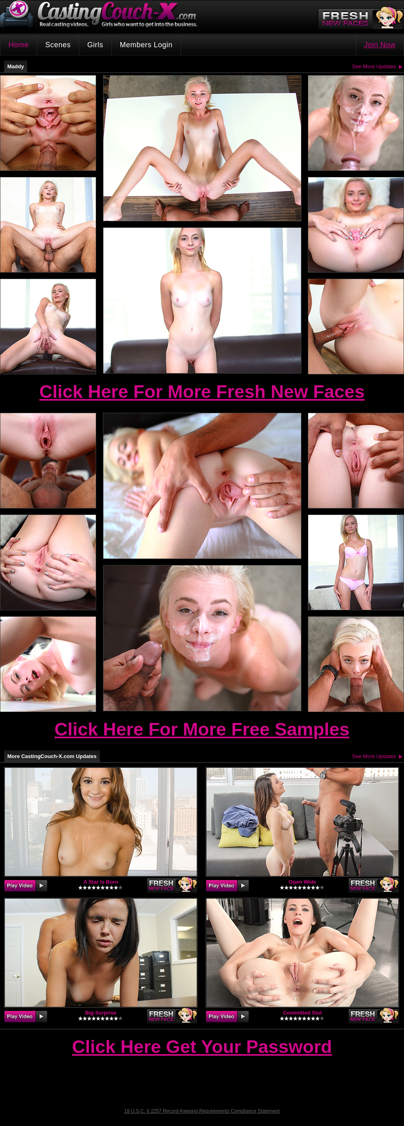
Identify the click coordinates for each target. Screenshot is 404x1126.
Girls (95, 45)
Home (18, 45)
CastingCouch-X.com (101, 16)
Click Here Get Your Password (202, 1047)
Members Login (146, 45)
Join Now (380, 45)
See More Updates (374, 66)
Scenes (58, 45)
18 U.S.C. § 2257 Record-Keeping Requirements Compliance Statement (202, 1111)
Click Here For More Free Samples (202, 729)
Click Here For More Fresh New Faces (201, 391)
